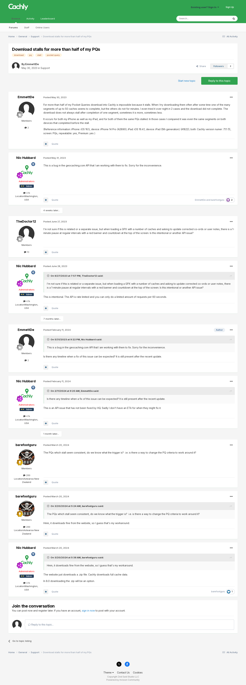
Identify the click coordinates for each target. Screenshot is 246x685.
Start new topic (186, 80)
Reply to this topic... (41, 624)
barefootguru (217, 200)
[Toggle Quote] (48, 275)
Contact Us (123, 672)
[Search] (194, 18)
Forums (13, 27)
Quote (55, 143)
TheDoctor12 (26, 221)
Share (201, 66)
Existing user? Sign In (205, 7)
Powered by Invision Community (123, 680)
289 (26, 475)
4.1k (26, 192)
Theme (108, 672)
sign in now (88, 610)
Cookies (138, 672)
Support (45, 67)
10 (26, 252)
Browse (16, 20)
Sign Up (230, 7)
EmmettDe (32, 64)
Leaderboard (48, 18)
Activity (30, 18)
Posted (54, 97)
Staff (26, 27)
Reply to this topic (219, 80)
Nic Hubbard (26, 158)
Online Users (43, 27)
